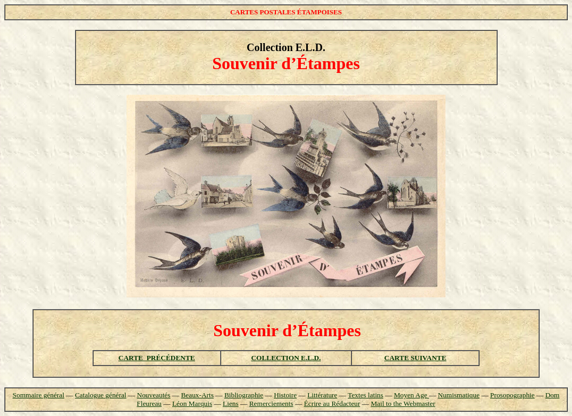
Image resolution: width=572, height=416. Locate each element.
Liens (231, 403)
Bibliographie (243, 395)
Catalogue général (101, 395)
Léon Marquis (192, 403)
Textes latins (365, 395)
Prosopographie (512, 395)
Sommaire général (38, 395)
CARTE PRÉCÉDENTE (157, 358)
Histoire (285, 395)
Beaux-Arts (197, 395)
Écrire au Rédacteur (332, 403)
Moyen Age (411, 395)
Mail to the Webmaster (403, 403)
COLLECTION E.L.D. (286, 358)
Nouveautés (154, 395)
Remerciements (271, 403)
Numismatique (459, 395)
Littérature (322, 395)
